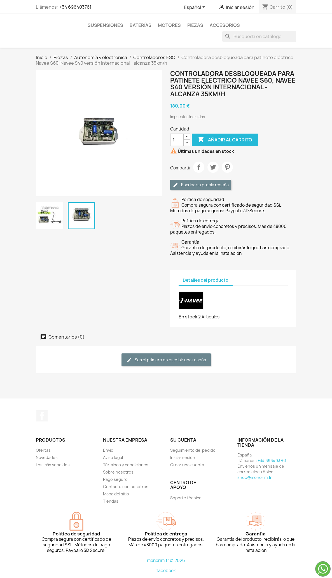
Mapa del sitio (116, 494)
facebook (166, 571)
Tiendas (110, 501)
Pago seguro (115, 479)
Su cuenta (183, 440)
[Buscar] (259, 36)
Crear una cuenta (187, 464)
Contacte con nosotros (125, 486)
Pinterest (227, 167)
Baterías (140, 25)
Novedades (47, 457)
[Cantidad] (177, 140)
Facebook (42, 415)
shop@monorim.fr (254, 477)
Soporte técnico (186, 497)
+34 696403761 (75, 7)
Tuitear (213, 167)
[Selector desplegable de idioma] (195, 7)
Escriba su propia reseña (201, 185)
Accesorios (225, 25)
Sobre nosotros (118, 472)
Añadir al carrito (225, 139)
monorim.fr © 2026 (166, 560)
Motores (169, 25)
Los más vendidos (53, 464)
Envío (108, 450)
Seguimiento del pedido (193, 450)
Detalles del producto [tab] (205, 280)
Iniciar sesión (182, 457)
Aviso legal (113, 457)
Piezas (195, 25)
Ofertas (43, 450)
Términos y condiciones (125, 464)
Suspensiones (105, 25)
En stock (188, 317)
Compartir (198, 167)
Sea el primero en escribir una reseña (166, 360)
